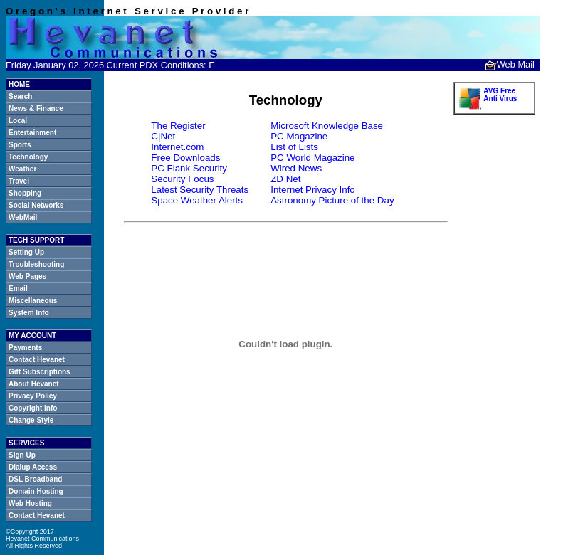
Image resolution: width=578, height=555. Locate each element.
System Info (29, 313)
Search (20, 96)
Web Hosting (30, 503)
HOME (19, 84)
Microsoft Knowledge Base (326, 125)
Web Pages (27, 276)
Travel (19, 181)
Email (18, 288)
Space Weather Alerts (197, 200)
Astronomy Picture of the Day (332, 200)
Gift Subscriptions (39, 372)
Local (18, 121)
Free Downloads (185, 157)
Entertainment (32, 133)
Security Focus (182, 179)
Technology (28, 157)
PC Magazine (298, 136)
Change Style (31, 420)
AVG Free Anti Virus (500, 94)
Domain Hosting (36, 491)
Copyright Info (33, 408)
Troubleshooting (36, 264)
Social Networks (36, 205)
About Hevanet (34, 384)
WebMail (23, 217)
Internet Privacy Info (312, 189)
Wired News (296, 168)
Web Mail (509, 64)
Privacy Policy (33, 396)
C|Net (163, 136)
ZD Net (285, 179)
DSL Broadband (35, 479)
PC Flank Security (189, 168)
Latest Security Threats (199, 189)
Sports (20, 145)
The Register (178, 125)
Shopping (25, 193)
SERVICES (26, 443)
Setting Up (26, 252)
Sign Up (22, 455)
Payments (25, 348)
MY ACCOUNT (32, 335)
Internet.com (177, 147)
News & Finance (36, 108)
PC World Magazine (312, 157)
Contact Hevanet (37, 360)
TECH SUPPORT (36, 240)
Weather (22, 169)
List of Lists (294, 147)
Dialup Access (33, 467)
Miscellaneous (33, 301)
